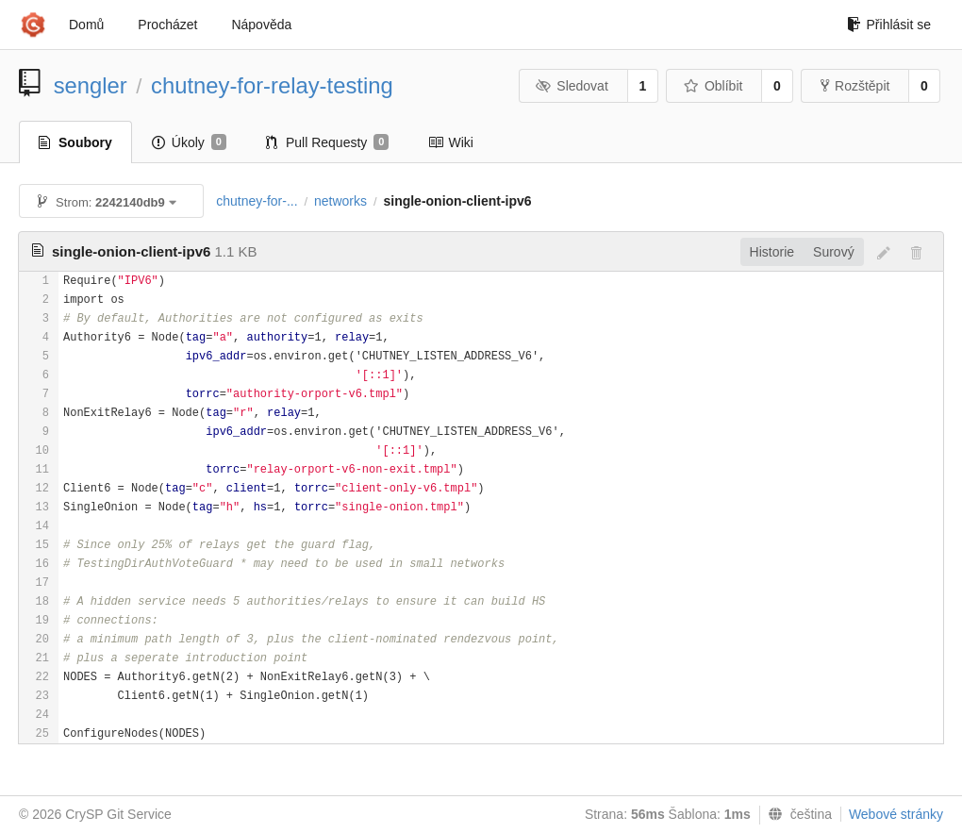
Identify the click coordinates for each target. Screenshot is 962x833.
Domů (86, 24)
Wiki (450, 142)
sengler (90, 85)
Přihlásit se (889, 24)
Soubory (75, 142)
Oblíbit (712, 85)
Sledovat (572, 85)
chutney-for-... (256, 201)
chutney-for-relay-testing (272, 85)
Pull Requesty (328, 142)
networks (340, 200)
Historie (772, 251)
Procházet (167, 24)
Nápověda (261, 24)
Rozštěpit (855, 85)
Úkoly (189, 142)
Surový (833, 251)
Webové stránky (896, 814)
